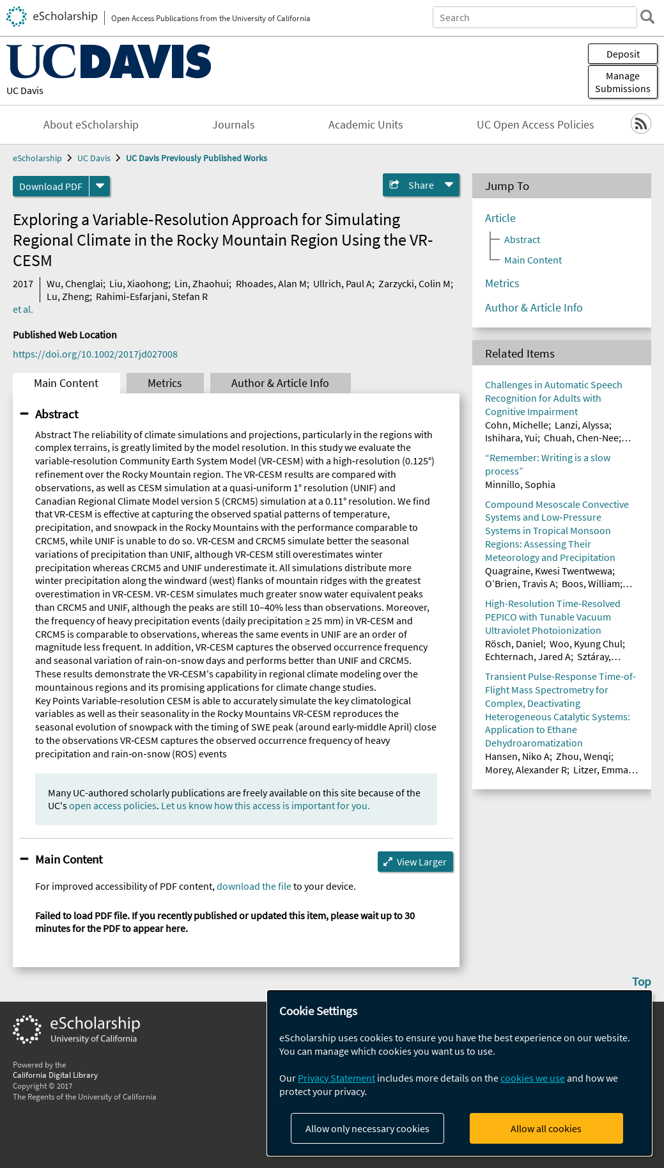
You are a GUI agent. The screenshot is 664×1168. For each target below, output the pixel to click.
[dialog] (459, 1073)
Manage (623, 82)
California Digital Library (55, 1074)
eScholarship (37, 158)
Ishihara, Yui (511, 437)
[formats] (99, 186)
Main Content (66, 383)
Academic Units (365, 125)
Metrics (165, 383)
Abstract (56, 414)
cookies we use (532, 1077)
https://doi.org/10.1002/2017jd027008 (95, 353)
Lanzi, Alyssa (582, 424)
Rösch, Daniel (514, 643)
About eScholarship (91, 125)
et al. (23, 309)
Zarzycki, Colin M (414, 283)
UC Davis (24, 90)
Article (500, 218)
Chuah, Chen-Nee (581, 437)
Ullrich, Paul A (342, 283)
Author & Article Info (280, 383)
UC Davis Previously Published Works (196, 158)
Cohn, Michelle (516, 424)
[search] (647, 16)
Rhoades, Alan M (271, 283)
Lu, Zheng (68, 296)
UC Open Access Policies (535, 125)
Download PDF (50, 186)
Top (641, 981)
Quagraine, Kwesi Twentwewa (548, 570)
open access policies (113, 805)
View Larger (422, 861)
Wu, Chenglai (75, 283)
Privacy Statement (336, 1077)
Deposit (623, 53)
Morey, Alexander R (526, 769)
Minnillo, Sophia (520, 484)
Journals (233, 125)
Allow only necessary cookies (367, 1128)
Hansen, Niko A (517, 756)
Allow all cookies (546, 1128)
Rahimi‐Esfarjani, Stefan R (151, 296)
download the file (254, 886)
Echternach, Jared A (528, 656)
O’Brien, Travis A (520, 583)
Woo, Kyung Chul (586, 643)
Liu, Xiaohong (138, 283)
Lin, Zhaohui (201, 283)
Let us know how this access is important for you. (265, 805)
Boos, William (591, 583)
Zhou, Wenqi (583, 756)
